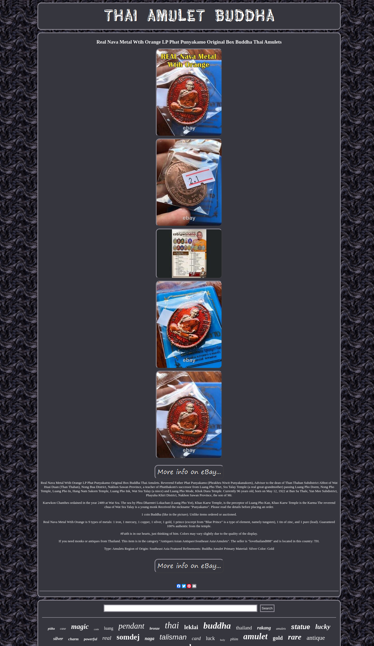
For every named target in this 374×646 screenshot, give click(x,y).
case (63, 628)
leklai (191, 627)
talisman (172, 637)
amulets (281, 628)
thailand (244, 627)
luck (210, 638)
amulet (255, 636)
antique (315, 637)
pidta (51, 628)
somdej (128, 637)
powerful (90, 639)
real (106, 638)
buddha (217, 625)
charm (73, 639)
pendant (131, 625)
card (196, 638)
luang (108, 628)
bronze (155, 628)
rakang (264, 627)
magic (80, 626)
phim (234, 639)
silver (58, 638)
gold (278, 638)
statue (300, 626)
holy (222, 639)
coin (96, 629)
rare (295, 637)
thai (172, 625)
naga (149, 638)
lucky (322, 626)
